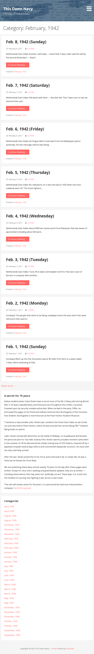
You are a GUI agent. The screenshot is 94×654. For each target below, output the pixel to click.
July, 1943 (8, 570)
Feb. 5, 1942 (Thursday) (28, 172)
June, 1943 (9, 580)
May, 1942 (9, 598)
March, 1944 (10, 593)
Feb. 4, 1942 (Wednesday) (30, 216)
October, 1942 (10, 621)
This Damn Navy (18, 8)
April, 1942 (9, 506)
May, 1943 (9, 603)
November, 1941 (12, 607)
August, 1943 (10, 520)
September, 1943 (12, 635)
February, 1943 (11, 543)
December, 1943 (11, 534)
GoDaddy (70, 648)
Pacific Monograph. (22, 488)
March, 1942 (10, 584)
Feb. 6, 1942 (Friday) (25, 129)
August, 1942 (10, 515)
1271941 (30, 48)
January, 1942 (10, 552)
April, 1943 (9, 511)
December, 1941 (11, 524)
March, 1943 (10, 589)
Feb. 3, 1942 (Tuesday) (27, 259)
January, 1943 (10, 557)
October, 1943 (10, 625)
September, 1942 (12, 630)
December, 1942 (11, 529)
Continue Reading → (17, 65)
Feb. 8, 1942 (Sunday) (26, 41)
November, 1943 (12, 616)
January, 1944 (10, 561)
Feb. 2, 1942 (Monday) (27, 303)
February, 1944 (11, 547)
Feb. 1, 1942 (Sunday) (26, 346)
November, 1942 (12, 612)
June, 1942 (9, 575)
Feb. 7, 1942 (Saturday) (28, 85)
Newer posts (8, 385)
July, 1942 (8, 566)
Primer (54, 648)
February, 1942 (20, 71)
